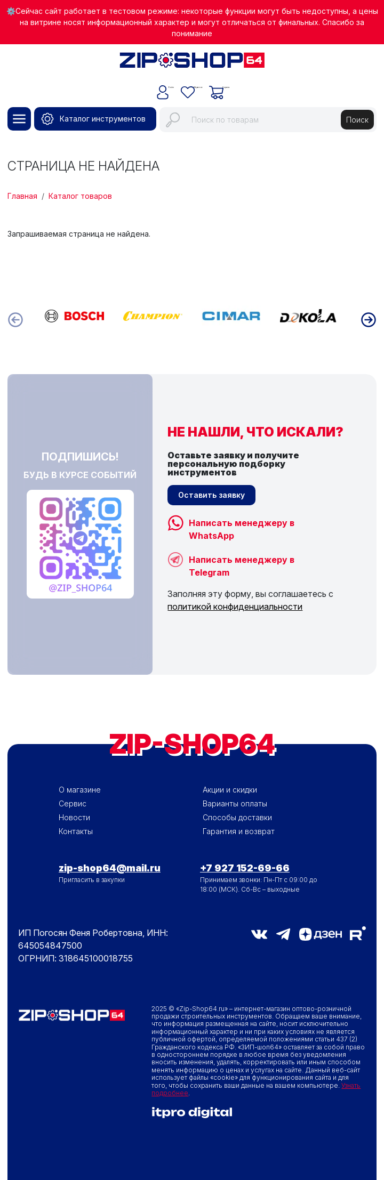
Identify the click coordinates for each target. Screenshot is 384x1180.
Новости (74, 817)
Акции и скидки (230, 789)
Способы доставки (237, 817)
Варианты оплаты (235, 803)
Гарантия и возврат (239, 831)
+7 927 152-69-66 (245, 868)
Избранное (194, 84)
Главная (22, 195)
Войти (140, 84)
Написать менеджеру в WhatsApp (241, 524)
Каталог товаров (80, 195)
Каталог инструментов (103, 118)
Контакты (76, 831)
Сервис (72, 803)
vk (259, 934)
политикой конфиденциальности (234, 606)
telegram (283, 934)
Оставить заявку (211, 494)
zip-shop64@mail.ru (110, 868)
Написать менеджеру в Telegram (241, 561)
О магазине (80, 789)
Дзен (320, 934)
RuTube (358, 933)
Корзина (254, 84)
